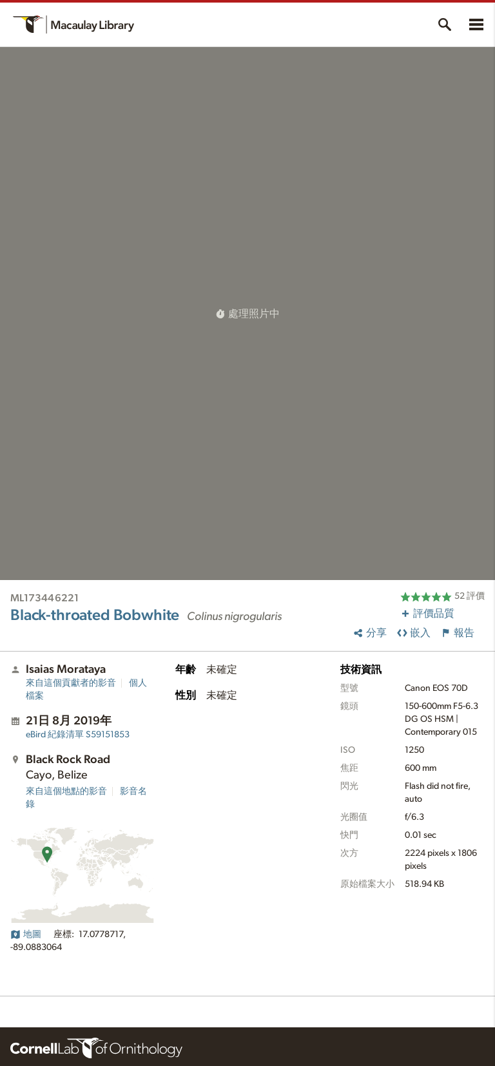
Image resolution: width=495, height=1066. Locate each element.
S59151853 (78, 734)
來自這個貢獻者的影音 (71, 683)
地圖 (25, 934)
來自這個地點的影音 (66, 791)
